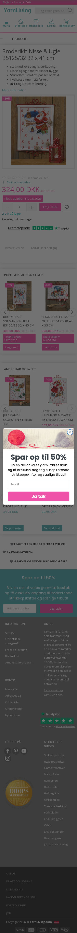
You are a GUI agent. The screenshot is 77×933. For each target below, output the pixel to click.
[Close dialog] (70, 436)
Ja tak (38, 500)
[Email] (38, 488)
